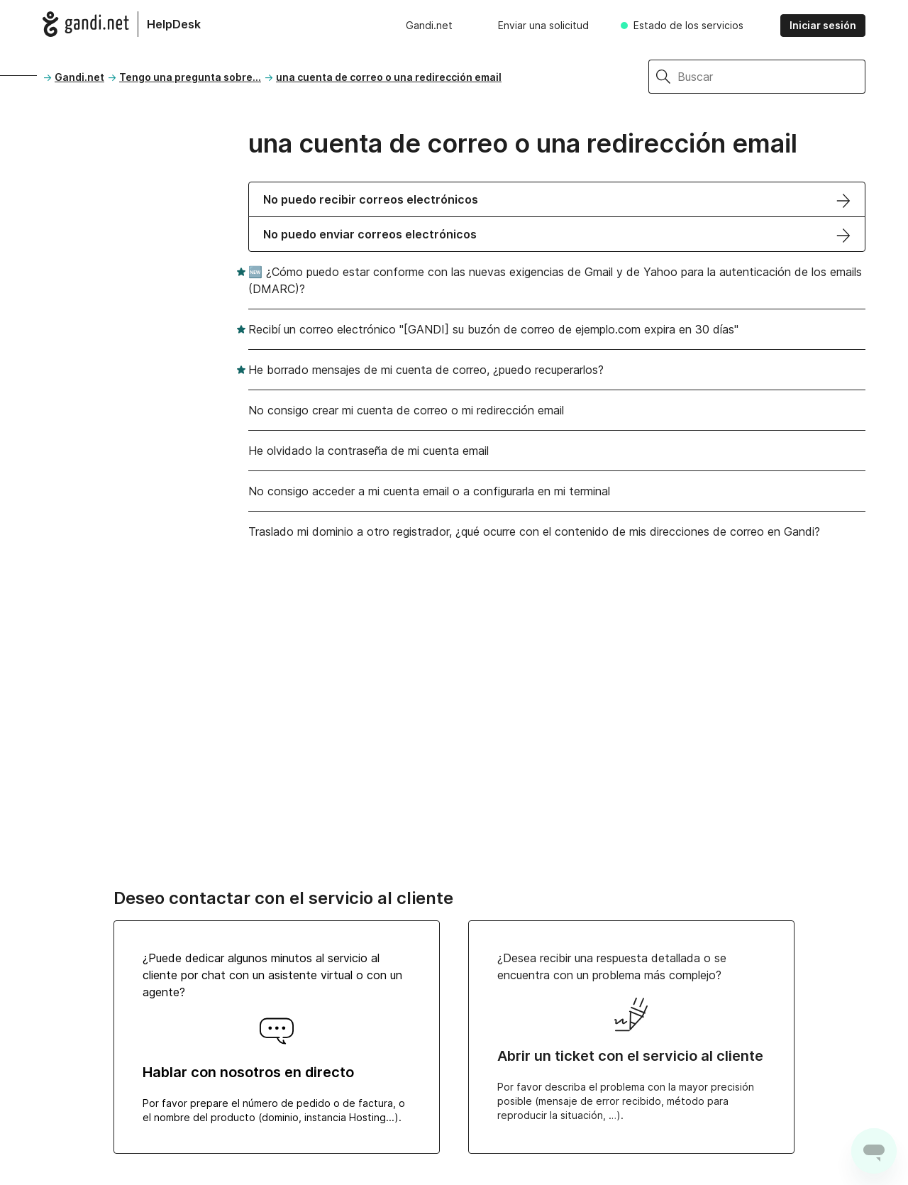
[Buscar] (771, 77)
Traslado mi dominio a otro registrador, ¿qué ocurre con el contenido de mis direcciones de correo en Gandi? (534, 531)
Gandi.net (429, 25)
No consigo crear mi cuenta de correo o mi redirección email (406, 410)
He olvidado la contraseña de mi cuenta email (368, 450)
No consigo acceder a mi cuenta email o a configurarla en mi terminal (429, 491)
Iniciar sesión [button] (823, 25)
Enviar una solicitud (543, 25)
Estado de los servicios (688, 25)
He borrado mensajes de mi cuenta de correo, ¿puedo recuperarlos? (426, 370)
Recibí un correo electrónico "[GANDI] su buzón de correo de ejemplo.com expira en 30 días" (493, 329)
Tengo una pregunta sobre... (190, 77)
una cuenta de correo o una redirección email (389, 77)
